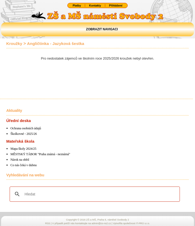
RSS (47, 222)
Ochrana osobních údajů (26, 128)
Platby (76, 5)
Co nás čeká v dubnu (23, 164)
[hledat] (94, 193)
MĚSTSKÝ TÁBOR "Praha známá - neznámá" (41, 154)
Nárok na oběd (19, 159)
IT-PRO (143, 222)
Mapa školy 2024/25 (23, 148)
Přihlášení (116, 5)
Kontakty (95, 5)
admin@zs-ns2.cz (101, 222)
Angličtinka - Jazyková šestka (56, 43)
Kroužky (14, 43)
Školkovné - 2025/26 (24, 134)
